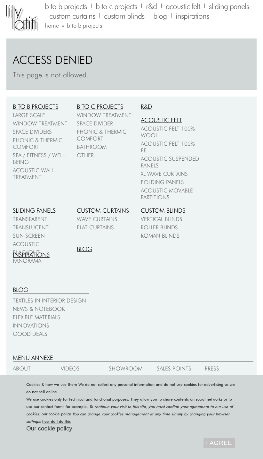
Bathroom (92, 146)
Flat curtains (95, 227)
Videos (70, 368)
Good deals (30, 333)
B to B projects (35, 106)
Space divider (95, 123)
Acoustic (26, 244)
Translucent (31, 227)
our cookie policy (56, 414)
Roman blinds (160, 235)
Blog (84, 248)
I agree (219, 442)
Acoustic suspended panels (170, 162)
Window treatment (40, 123)
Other (85, 155)
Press (212, 368)
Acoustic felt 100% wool (168, 132)
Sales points (174, 368)
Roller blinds (159, 227)
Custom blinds (163, 210)
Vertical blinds (161, 219)
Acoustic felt (161, 119)
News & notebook (39, 308)
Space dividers (32, 131)
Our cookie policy (49, 428)
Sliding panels (34, 210)
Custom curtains (103, 210)
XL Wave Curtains (164, 173)
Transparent (30, 219)
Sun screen (29, 235)
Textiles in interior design (49, 300)
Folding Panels (162, 182)
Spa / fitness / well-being (40, 158)
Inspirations (31, 254)
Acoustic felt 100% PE (168, 147)
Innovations (31, 325)
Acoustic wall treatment (33, 173)
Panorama (27, 260)
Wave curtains (97, 219)
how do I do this (56, 421)
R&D (146, 106)
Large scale (29, 115)
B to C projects (100, 106)
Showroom (125, 368)
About (22, 368)
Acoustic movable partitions (167, 193)
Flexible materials (36, 317)
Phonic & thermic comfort (37, 143)
